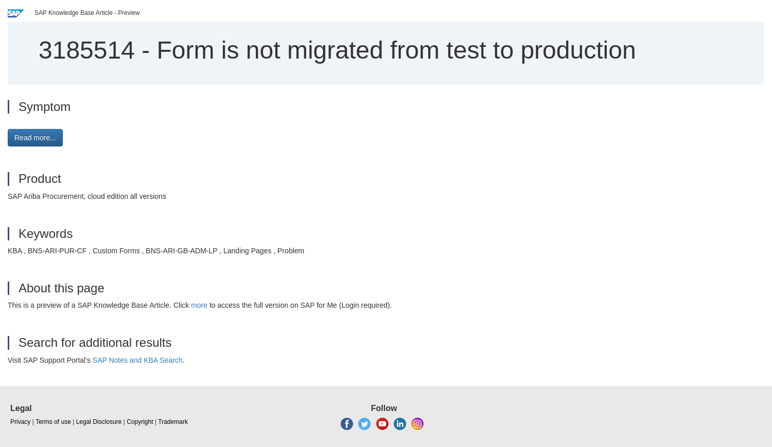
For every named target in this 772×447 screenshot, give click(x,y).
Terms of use (53, 421)
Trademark (173, 421)
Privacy (20, 421)
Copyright (140, 421)
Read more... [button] (35, 138)
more (199, 305)
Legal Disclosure (99, 421)
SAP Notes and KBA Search (138, 360)
